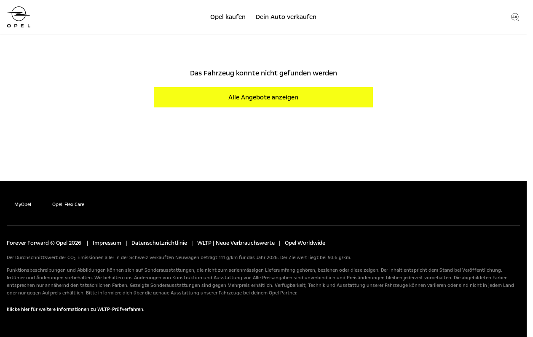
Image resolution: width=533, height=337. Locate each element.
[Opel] (19, 16)
